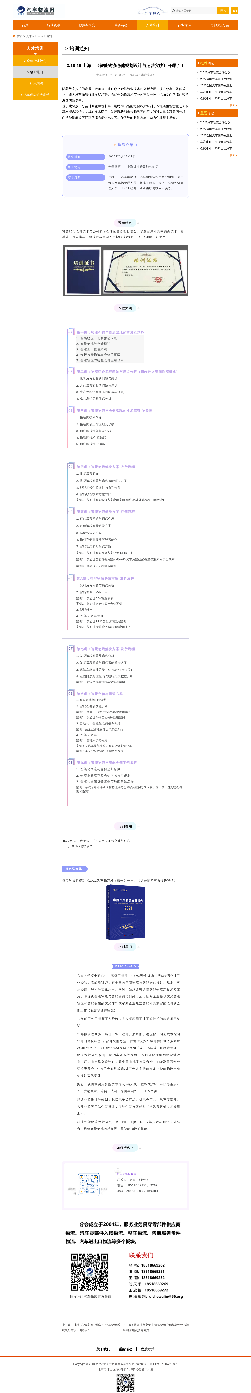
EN (235, 10)
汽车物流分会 (219, 25)
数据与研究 (87, 25)
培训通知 (46, 36)
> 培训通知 (35, 72)
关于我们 (103, 1349)
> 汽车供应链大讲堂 (35, 95)
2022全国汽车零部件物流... (215, 79)
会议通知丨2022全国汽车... (215, 92)
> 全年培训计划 (35, 61)
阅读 (205, 63)
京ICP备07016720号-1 (164, 1364)
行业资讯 (53, 25)
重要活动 (120, 25)
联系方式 (147, 1349)
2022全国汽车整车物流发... (215, 85)
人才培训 (152, 25)
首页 (25, 25)
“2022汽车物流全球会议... (214, 72)
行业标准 (184, 25)
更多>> (234, 105)
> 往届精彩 (35, 83)
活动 (205, 113)
